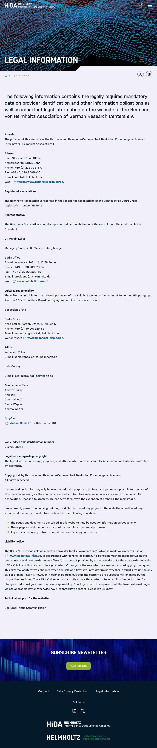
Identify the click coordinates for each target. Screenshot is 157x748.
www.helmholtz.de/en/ (32, 281)
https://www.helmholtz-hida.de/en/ (41, 182)
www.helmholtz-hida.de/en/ (46, 338)
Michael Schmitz (20, 423)
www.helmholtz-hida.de (25, 555)
